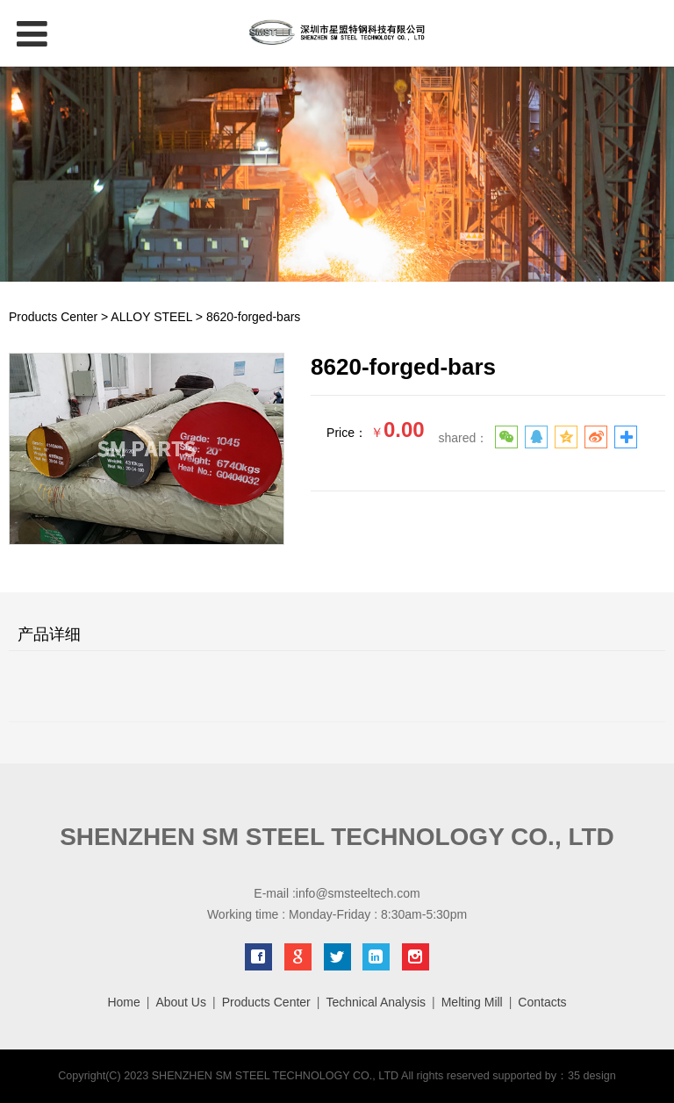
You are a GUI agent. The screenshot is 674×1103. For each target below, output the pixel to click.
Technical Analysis (376, 1002)
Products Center (53, 317)
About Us (180, 1002)
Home (123, 1002)
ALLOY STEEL (151, 317)
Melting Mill (472, 1002)
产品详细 (49, 634)
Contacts (542, 1002)
